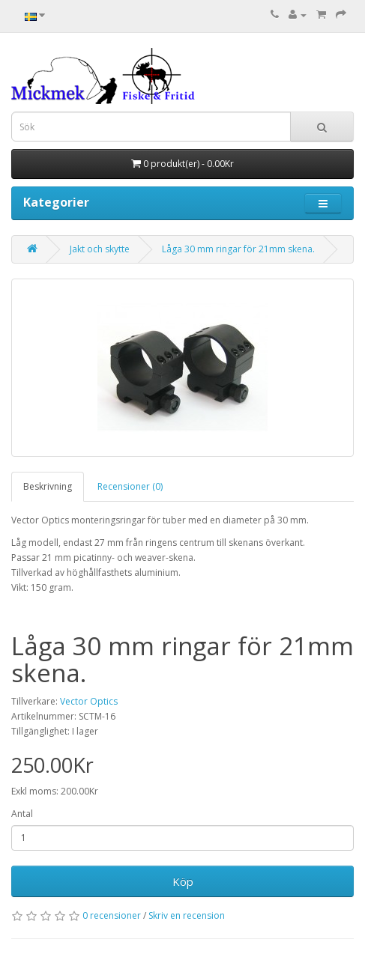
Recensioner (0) (130, 486)
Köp (182, 881)
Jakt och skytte (100, 249)
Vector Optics (89, 701)
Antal (22, 813)
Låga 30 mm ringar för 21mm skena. (238, 249)
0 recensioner (111, 915)
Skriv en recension (186, 915)
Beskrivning (47, 486)
